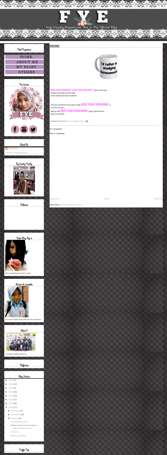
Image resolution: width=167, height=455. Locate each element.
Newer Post (54, 199)
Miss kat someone (18, 435)
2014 (10, 392)
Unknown (13, 149)
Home (106, 199)
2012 (10, 399)
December (15, 411)
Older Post (158, 199)
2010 (10, 407)
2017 (10, 380)
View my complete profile (16, 152)
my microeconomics (19, 422)
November (16, 414)
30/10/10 (14, 432)
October (14, 418)
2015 (10, 388)
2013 (10, 396)
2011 (10, 403)
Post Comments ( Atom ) (71, 204)
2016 (10, 384)
